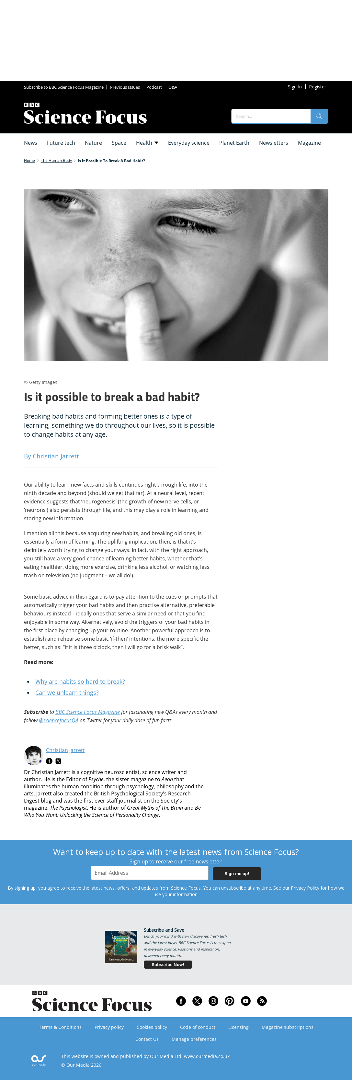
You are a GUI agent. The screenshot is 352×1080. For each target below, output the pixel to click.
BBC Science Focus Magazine (87, 711)
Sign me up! (236, 873)
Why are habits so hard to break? (80, 681)
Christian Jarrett (65, 750)
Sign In (295, 87)
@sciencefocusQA (58, 720)
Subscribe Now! (168, 964)
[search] (319, 116)
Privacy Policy (305, 888)
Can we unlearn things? (67, 692)
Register (317, 87)
